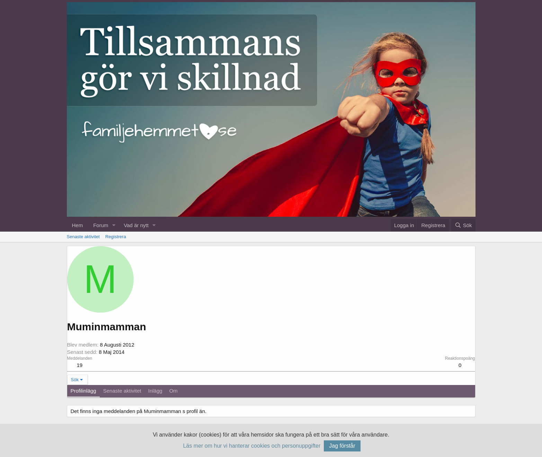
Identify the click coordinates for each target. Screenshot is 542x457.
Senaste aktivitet (83, 236)
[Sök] (463, 225)
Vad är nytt (136, 225)
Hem (77, 225)
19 (80, 365)
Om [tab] (173, 391)
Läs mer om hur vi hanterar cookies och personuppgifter (252, 446)
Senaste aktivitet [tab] (122, 391)
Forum (100, 225)
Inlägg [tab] (155, 391)
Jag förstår (342, 446)
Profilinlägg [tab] (83, 391)
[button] (113, 225)
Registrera (115, 236)
